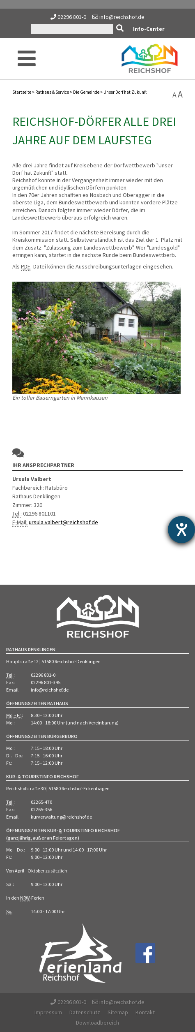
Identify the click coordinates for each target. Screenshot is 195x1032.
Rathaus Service (52, 92)
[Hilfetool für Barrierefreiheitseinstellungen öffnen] (181, 529)
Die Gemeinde (86, 92)
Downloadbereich (97, 1022)
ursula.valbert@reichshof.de (63, 522)
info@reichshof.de (118, 17)
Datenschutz (84, 1012)
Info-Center (149, 28)
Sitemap (118, 1012)
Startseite (21, 92)
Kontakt (145, 1012)
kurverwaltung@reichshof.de (61, 817)
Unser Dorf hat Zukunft (125, 92)
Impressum (48, 1012)
